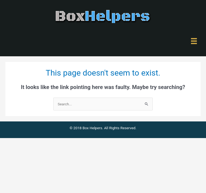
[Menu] (194, 41)
